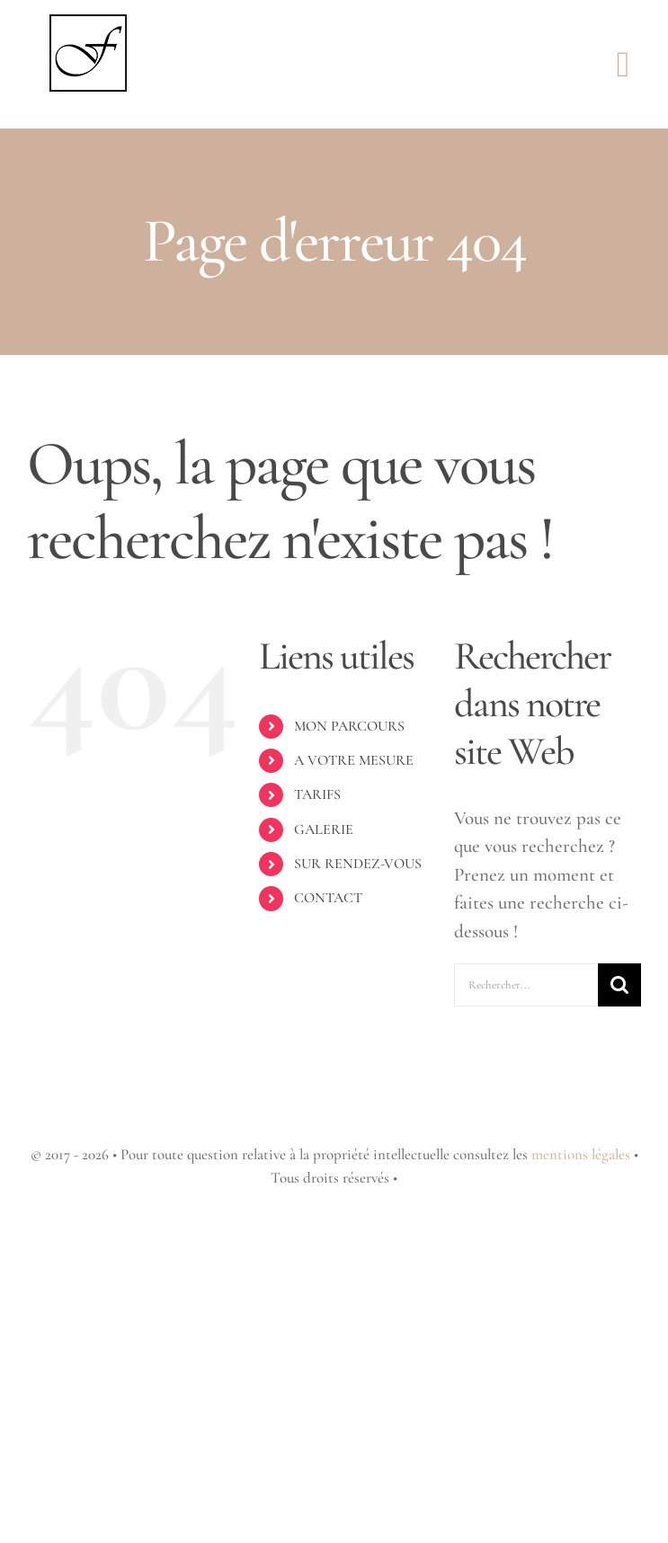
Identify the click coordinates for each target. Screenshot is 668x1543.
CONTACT (328, 898)
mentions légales (580, 1154)
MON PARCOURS (349, 726)
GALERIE (323, 829)
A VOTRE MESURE (354, 760)
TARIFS (317, 794)
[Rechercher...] (526, 984)
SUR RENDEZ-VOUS (358, 864)
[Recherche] (619, 984)
